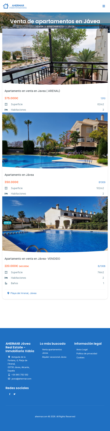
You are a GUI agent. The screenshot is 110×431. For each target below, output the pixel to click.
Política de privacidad (86, 353)
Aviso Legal (82, 349)
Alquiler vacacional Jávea (54, 357)
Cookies (80, 357)
